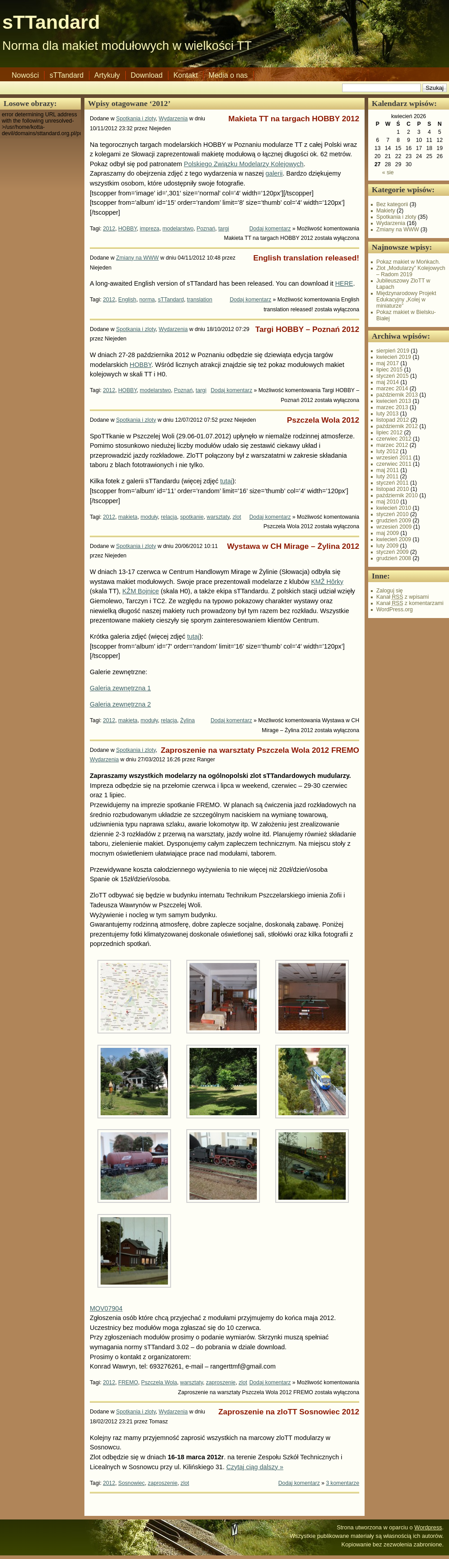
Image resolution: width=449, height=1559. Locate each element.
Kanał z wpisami (402, 597)
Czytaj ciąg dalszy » (254, 1467)
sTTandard (51, 22)
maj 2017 (387, 363)
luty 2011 (387, 476)
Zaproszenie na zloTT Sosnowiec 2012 (288, 1411)
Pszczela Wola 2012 (323, 419)
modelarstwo (178, 228)
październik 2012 (397, 426)
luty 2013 (387, 414)
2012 (109, 228)
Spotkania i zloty (136, 118)
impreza (149, 228)
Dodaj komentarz (270, 228)
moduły (149, 517)
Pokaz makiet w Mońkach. (408, 262)
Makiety (385, 211)
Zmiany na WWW (137, 258)
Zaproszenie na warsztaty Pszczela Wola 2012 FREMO (260, 750)
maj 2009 (387, 533)
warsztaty (218, 517)
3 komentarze (342, 1483)
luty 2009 (387, 546)
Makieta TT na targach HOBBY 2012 (294, 118)
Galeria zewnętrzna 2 (120, 704)
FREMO (128, 1382)
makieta (127, 517)
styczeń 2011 (392, 483)
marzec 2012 (392, 445)
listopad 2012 (392, 420)
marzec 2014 (392, 388)
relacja (169, 517)
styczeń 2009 (392, 552)
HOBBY (127, 228)
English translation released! (306, 257)
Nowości (25, 75)
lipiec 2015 (389, 370)
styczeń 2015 (392, 376)
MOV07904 (106, 1308)
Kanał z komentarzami (410, 603)
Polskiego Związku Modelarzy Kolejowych (244, 164)
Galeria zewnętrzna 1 (120, 688)
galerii (273, 173)
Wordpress (428, 1527)
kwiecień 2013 (393, 401)
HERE (344, 283)
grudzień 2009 (393, 520)
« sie (388, 172)
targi (223, 228)
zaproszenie (221, 1382)
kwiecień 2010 (393, 508)
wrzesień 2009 (394, 527)
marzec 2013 (392, 407)
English (127, 299)
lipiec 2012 (389, 432)
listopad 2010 (392, 489)
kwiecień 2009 (393, 539)
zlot (237, 517)
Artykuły (107, 75)
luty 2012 (387, 451)
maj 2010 (387, 502)
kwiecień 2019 (393, 357)
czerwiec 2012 (393, 439)
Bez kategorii (392, 204)
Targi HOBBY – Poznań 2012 (307, 329)
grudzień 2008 (393, 558)
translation (199, 299)
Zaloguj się (389, 590)
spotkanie (191, 517)
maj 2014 (387, 382)
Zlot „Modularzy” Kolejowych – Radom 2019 (410, 271)
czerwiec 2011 (393, 464)
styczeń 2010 (392, 514)
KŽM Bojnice (141, 591)
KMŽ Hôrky (327, 581)
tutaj (226, 481)
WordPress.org (394, 609)
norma (147, 299)
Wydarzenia (173, 118)
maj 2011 (387, 470)
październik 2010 (397, 495)
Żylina (187, 720)
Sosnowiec (131, 1483)
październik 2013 (397, 395)
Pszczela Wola (159, 1382)
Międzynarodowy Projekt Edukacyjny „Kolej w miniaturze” (406, 299)
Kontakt (185, 75)
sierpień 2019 (392, 351)
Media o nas (227, 75)
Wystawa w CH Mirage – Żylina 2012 (293, 546)
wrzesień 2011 (394, 458)
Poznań (206, 228)
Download (147, 75)
